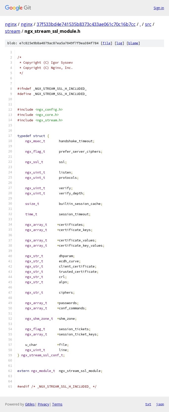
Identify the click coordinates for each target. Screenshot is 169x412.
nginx (11, 24)
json (160, 404)
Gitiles (30, 404)
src (148, 24)
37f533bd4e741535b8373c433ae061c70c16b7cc (86, 24)
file (107, 43)
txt (148, 404)
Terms (57, 404)
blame (133, 43)
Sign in (159, 7)
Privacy (43, 404)
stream (12, 31)
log (119, 43)
